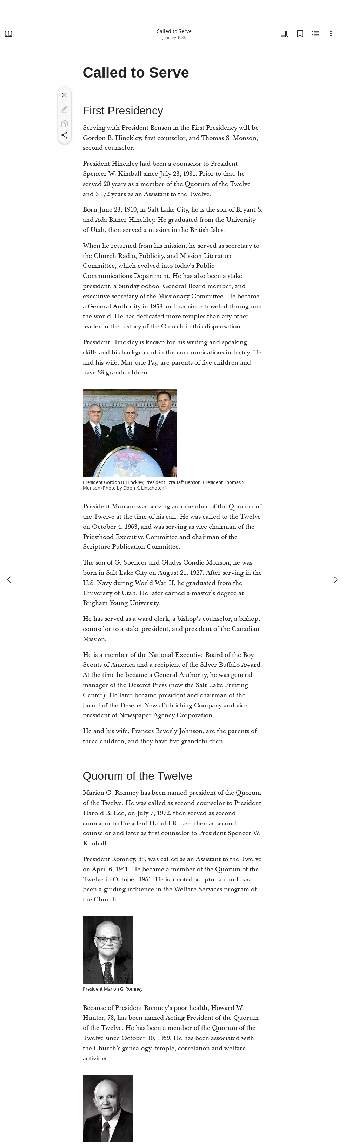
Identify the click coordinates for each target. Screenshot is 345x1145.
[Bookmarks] (300, 33)
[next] (335, 580)
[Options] (331, 33)
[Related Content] (315, 33)
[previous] (10, 580)
